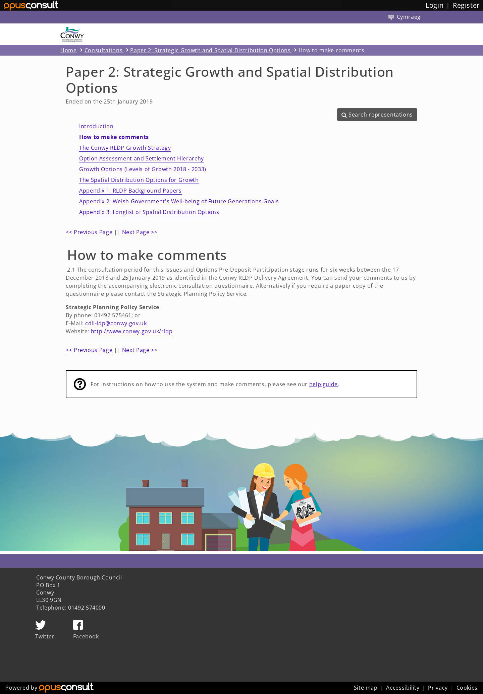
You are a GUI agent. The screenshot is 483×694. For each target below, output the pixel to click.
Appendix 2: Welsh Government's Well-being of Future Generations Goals (179, 201)
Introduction (96, 126)
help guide (323, 384)
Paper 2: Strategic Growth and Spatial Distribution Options (211, 50)
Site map (366, 687)
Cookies (467, 687)
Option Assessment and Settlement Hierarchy (141, 158)
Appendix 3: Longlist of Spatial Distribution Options (149, 212)
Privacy (437, 687)
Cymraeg (404, 16)
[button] (377, 114)
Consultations (104, 50)
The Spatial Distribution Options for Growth (139, 180)
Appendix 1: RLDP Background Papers (130, 190)
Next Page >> (140, 232)
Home (68, 50)
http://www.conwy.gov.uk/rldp (132, 331)
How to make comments (114, 137)
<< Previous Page (89, 232)
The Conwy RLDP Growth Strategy (125, 147)
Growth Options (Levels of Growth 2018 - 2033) (142, 169)
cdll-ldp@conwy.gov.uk (116, 323)
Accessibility (402, 687)
